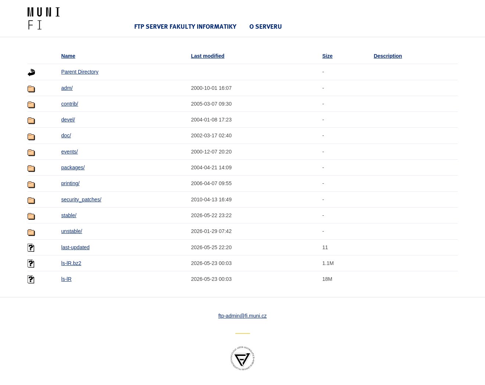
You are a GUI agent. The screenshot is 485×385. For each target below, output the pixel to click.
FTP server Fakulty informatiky (185, 26)
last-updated (75, 247)
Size (327, 56)
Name (68, 56)
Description (388, 56)
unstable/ (71, 231)
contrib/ (69, 104)
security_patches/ (81, 199)
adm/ (67, 88)
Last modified (207, 56)
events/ (69, 152)
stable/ (68, 215)
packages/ (73, 167)
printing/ (70, 183)
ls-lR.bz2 (71, 263)
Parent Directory (80, 72)
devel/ (68, 120)
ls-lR (66, 279)
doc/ (66, 135)
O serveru (265, 26)
